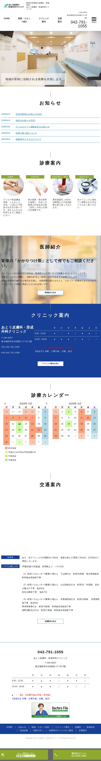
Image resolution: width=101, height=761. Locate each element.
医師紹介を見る (50, 295)
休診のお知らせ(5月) (25, 120)
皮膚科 (78, 734)
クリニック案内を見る (50, 369)
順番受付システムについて (28, 139)
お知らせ (22, 734)
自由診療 (24, 737)
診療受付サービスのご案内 (61, 737)
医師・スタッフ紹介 (41, 734)
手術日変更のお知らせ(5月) (29, 114)
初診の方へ (38, 737)
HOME (7, 18)
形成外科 (91, 734)
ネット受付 (26, 754)
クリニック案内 (62, 734)
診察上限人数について (26, 133)
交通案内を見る (50, 627)
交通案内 (83, 737)
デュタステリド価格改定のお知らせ (33, 127)
